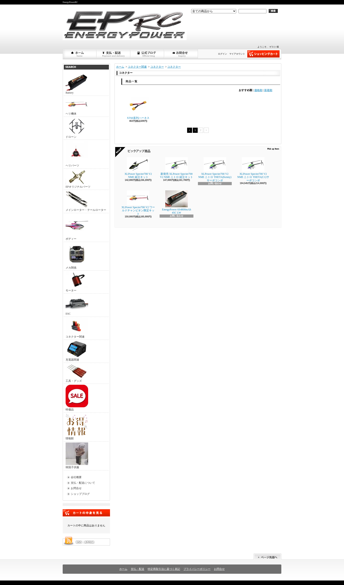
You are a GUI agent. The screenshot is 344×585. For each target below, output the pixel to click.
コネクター (157, 66)
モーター (77, 282)
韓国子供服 (77, 455)
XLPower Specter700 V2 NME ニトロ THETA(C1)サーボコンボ (253, 169)
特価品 (77, 398)
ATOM (89, 542)
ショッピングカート (263, 54)
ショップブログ (147, 54)
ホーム (80, 54)
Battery (77, 84)
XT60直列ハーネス (138, 108)
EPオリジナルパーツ (78, 179)
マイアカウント (237, 54)
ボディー (77, 227)
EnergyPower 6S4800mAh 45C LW (176, 202)
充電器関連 (77, 351)
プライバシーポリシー (197, 569)
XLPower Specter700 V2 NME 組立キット (138, 168)
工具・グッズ (77, 373)
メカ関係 (77, 256)
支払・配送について (114, 54)
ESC (77, 305)
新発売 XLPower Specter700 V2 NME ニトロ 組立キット (176, 168)
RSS (78, 542)
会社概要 (76, 477)
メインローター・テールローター (86, 201)
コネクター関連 (77, 328)
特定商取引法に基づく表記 (164, 569)
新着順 (268, 90)
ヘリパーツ (77, 154)
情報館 (76, 427)
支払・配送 (137, 569)
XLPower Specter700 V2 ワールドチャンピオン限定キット (138, 202)
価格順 (258, 90)
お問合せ (181, 54)
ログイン (222, 54)
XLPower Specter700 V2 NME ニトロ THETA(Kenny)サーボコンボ (214, 169)
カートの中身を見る (86, 512)
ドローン (77, 128)
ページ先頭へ (267, 556)
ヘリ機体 (77, 106)
